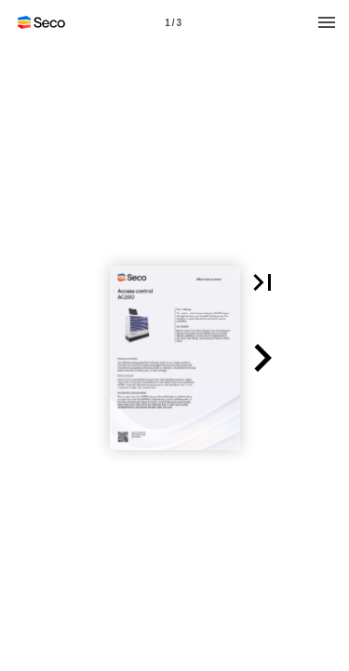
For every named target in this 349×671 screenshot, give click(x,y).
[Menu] (326, 22)
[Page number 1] (173, 22)
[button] (262, 282)
